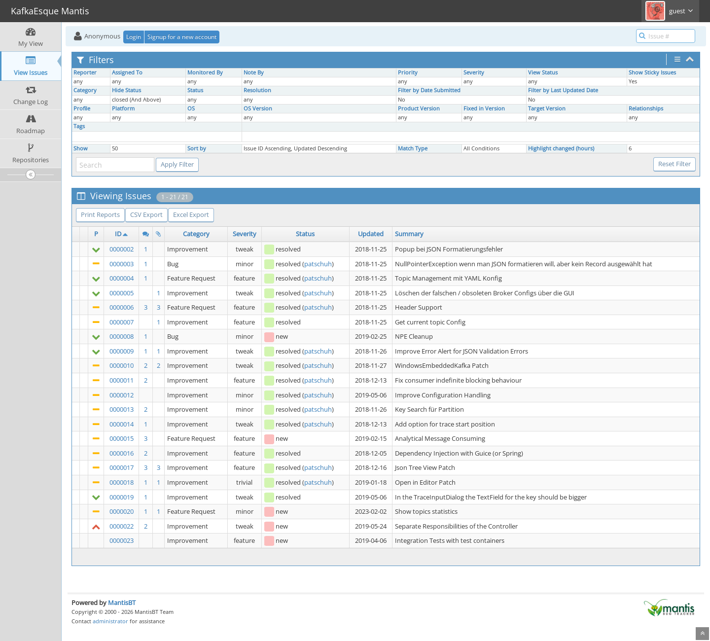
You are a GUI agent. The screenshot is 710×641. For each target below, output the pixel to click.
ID (118, 233)
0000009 (121, 351)
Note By (254, 72)
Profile (81, 108)
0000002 (121, 249)
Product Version (419, 108)
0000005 (121, 292)
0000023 (121, 540)
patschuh (318, 263)
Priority (408, 72)
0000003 (121, 263)
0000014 (121, 424)
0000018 (121, 482)
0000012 (121, 395)
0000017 (121, 467)
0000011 (121, 380)
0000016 (121, 453)
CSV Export (146, 214)
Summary (409, 233)
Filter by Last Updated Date (563, 90)
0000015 (121, 438)
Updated (371, 233)
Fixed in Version (484, 108)
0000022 (121, 526)
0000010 (121, 365)
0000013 (121, 409)
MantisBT (122, 602)
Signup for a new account (181, 37)
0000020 (121, 511)
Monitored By (205, 72)
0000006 (121, 307)
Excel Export (191, 214)
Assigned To (127, 72)
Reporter (85, 72)
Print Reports (100, 214)
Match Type (412, 148)
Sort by (196, 148)
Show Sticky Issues (652, 72)
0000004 (121, 278)
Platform (123, 108)
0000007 (121, 322)
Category (85, 90)
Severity (473, 72)
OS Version (258, 108)
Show (80, 148)
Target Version (547, 108)
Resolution (257, 90)
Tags (79, 126)
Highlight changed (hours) (561, 148)
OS (191, 108)
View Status (543, 72)
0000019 (121, 497)
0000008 (121, 336)
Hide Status (126, 90)
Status (195, 90)
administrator (110, 621)
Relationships (646, 108)
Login (133, 37)
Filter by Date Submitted (429, 90)
